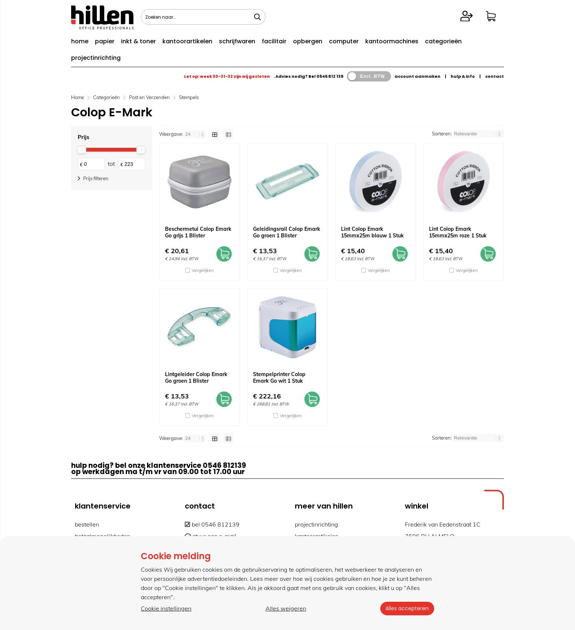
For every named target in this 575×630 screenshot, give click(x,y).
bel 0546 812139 (212, 524)
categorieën (443, 41)
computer (344, 41)
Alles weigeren (285, 608)
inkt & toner (138, 41)
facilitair (274, 41)
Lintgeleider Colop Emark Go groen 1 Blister (196, 377)
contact (494, 76)
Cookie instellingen (166, 608)
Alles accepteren (406, 608)
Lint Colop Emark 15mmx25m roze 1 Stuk (458, 232)
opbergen (307, 41)
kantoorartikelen (187, 41)
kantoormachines (391, 41)
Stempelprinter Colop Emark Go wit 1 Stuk (279, 377)
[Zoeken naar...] (257, 17)
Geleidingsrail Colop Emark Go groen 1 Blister (286, 232)
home (79, 41)
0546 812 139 (329, 76)
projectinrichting (96, 58)
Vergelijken (203, 270)
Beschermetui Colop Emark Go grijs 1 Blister (198, 232)
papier (104, 41)
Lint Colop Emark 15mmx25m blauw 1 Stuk (372, 232)
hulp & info (463, 76)
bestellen (87, 524)
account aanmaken (417, 76)
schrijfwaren (237, 41)
